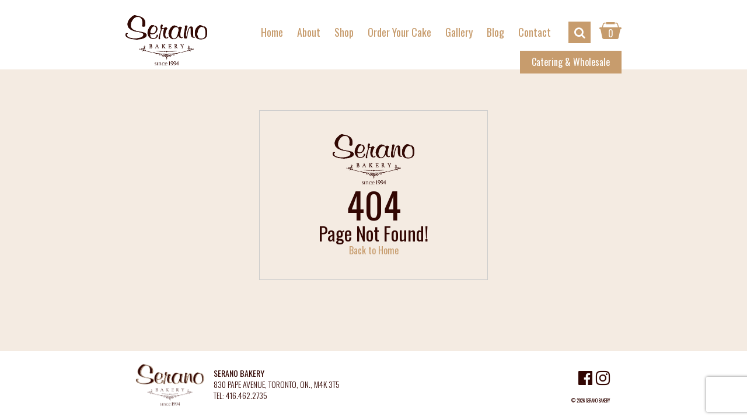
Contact (534, 32)
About (308, 32)
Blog (495, 32)
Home (272, 32)
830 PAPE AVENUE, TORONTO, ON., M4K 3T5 (277, 385)
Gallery (459, 32)
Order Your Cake (399, 32)
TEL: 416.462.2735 (240, 396)
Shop (344, 32)
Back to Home (374, 250)
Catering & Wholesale (571, 62)
